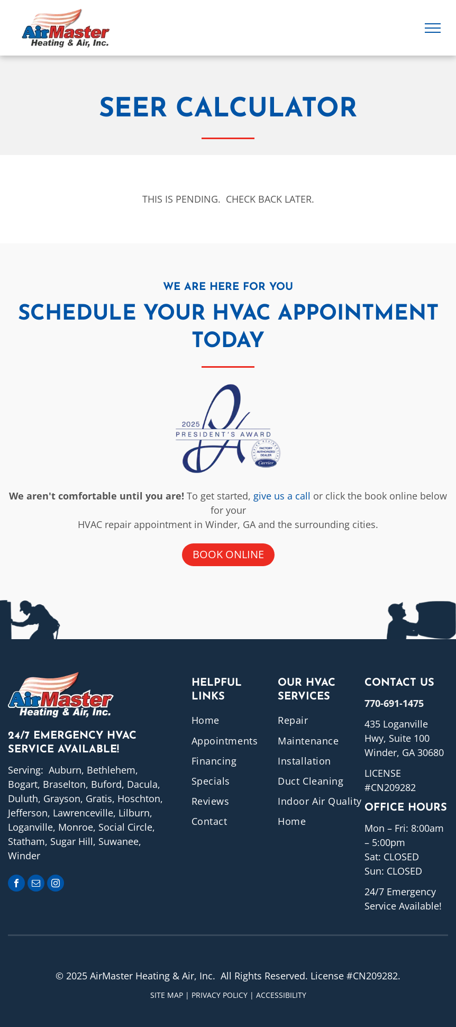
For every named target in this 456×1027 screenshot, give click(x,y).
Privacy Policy (219, 995)
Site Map (166, 995)
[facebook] (16, 884)
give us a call (282, 495)
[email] (36, 884)
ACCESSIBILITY (281, 995)
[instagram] (55, 884)
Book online (228, 554)
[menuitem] (234, 720)
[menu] (432, 28)
